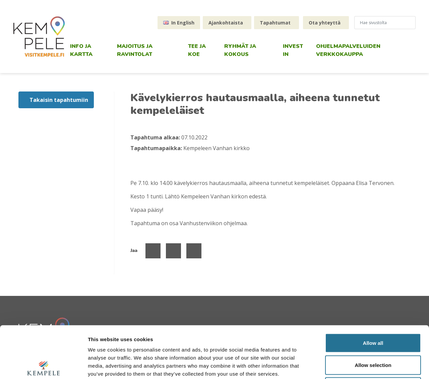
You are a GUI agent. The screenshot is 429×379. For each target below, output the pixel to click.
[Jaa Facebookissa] (153, 250)
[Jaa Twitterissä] (173, 250)
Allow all (373, 291)
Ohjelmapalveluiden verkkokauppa (348, 50)
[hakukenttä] (382, 22)
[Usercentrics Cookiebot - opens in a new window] (43, 366)
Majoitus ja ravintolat (134, 50)
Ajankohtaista (225, 22)
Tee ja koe (197, 50)
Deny (373, 335)
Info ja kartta (81, 50)
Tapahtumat (275, 22)
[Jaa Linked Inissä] (193, 250)
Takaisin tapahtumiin (58, 100)
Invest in (293, 50)
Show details (351, 366)
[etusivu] (39, 36)
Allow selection (373, 313)
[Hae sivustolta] (413, 22)
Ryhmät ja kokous (240, 50)
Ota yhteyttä (325, 22)
